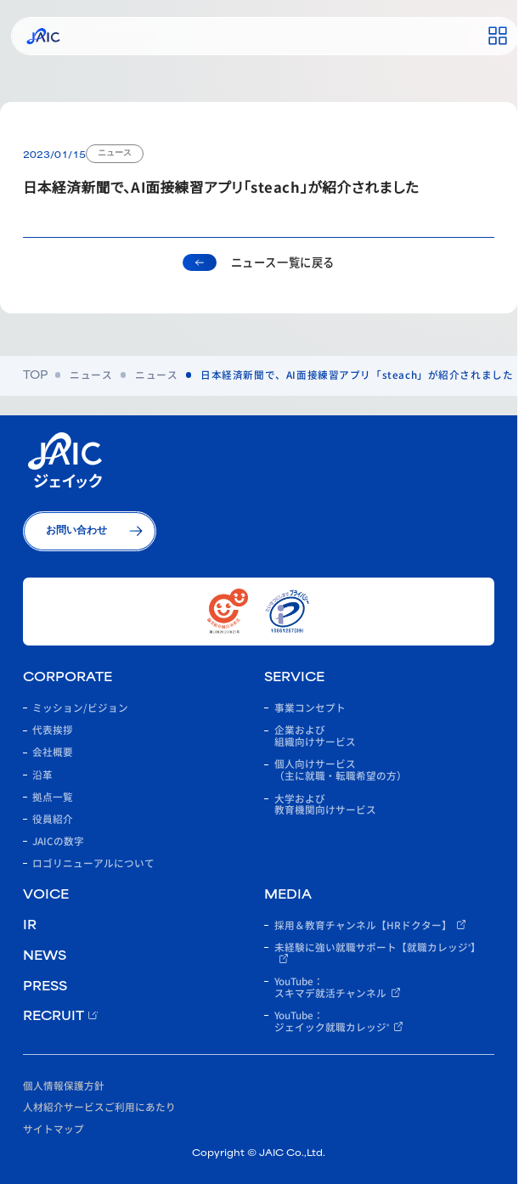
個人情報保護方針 (63, 1085)
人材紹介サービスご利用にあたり (99, 1106)
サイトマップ (53, 1128)
